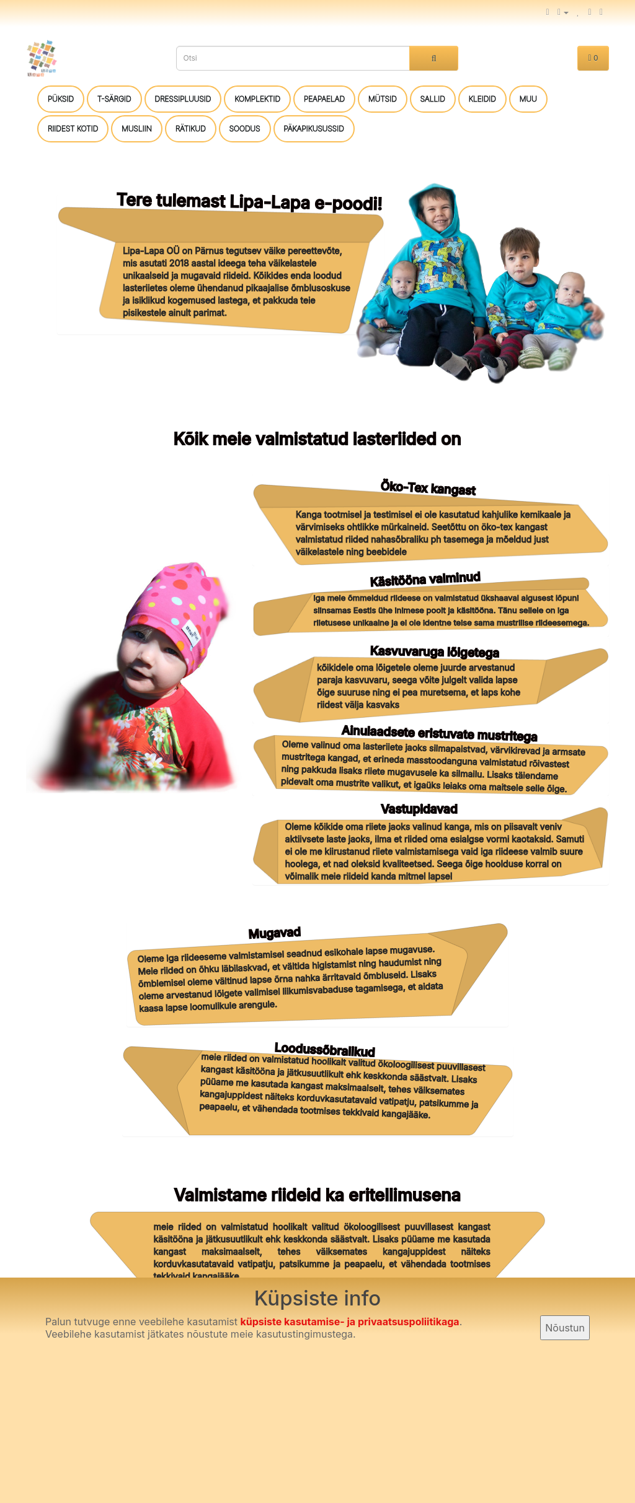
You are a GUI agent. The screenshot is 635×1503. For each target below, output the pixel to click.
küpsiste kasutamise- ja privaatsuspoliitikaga (349, 1321)
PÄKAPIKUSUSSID (314, 128)
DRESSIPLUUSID (183, 98)
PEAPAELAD (324, 98)
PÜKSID (61, 98)
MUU (528, 98)
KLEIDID (482, 98)
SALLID (432, 98)
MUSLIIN (137, 128)
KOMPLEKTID (257, 98)
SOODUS (244, 128)
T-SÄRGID (114, 98)
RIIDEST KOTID (73, 128)
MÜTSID (382, 98)
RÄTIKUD (190, 128)
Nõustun (565, 1328)
